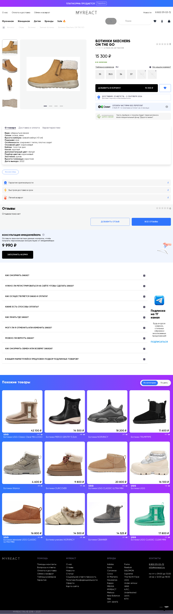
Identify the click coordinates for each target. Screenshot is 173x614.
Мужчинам (8, 21)
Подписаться (159, 342)
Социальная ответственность (81, 577)
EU (117, 67)
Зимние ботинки (47, 27)
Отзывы (69, 568)
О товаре (10, 128)
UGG (126, 580)
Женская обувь (10, 172)
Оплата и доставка (21, 13)
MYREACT (111, 590)
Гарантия (41, 580)
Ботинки (31, 27)
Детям (37, 21)
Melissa (110, 593)
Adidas (110, 565)
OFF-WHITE (112, 602)
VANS (126, 586)
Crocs (110, 574)
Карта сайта (72, 586)
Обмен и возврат (42, 13)
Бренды (49, 21)
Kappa (110, 583)
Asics (109, 568)
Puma (127, 565)
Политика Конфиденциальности (82, 580)
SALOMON (129, 571)
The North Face (131, 577)
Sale (61, 21)
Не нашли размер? (161, 67)
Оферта (70, 583)
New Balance (113, 596)
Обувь (21, 27)
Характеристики (51, 128)
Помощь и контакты (46, 565)
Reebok (128, 568)
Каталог (10, 27)
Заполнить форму (17, 255)
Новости (147, 13)
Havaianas (112, 580)
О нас (5, 13)
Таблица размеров (104, 67)
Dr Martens (112, 577)
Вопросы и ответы (46, 568)
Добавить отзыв (110, 222)
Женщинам (24, 21)
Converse (112, 571)
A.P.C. (126, 590)
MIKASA (110, 586)
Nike (109, 599)
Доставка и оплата (29, 128)
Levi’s (126, 596)
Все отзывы (151, 222)
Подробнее (101, 3)
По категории (147, 383)
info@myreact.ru (157, 568)
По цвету (163, 383)
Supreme (128, 574)
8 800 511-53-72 (163, 13)
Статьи (69, 574)
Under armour (130, 583)
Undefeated (130, 593)
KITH (126, 599)
